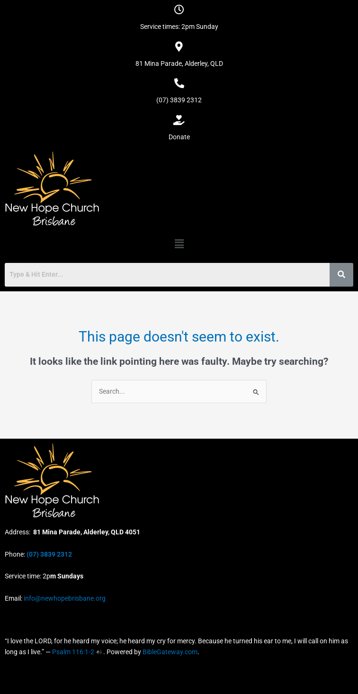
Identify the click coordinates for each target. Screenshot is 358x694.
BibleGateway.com (170, 652)
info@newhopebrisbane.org (64, 598)
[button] (179, 244)
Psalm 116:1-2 (73, 652)
